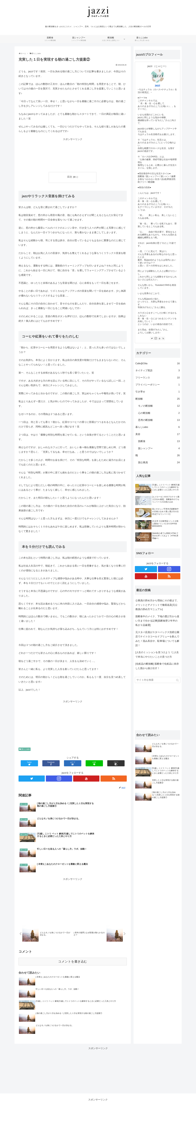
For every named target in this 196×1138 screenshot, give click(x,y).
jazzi (157, 85)
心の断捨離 (159, 413)
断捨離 (157, 399)
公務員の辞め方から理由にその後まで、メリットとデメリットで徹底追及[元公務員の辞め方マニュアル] (157, 605)
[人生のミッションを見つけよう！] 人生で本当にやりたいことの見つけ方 (157, 654)
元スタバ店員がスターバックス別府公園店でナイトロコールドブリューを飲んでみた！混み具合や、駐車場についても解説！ (157, 639)
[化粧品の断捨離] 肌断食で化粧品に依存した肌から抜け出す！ (157, 665)
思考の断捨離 (159, 420)
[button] (177, 680)
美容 (157, 434)
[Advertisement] (73, 155)
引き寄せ (157, 392)
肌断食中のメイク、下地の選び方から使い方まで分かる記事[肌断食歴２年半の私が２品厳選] (157, 621)
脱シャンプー (159, 448)
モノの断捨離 (159, 406)
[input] (157, 680)
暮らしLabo (25, 749)
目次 (69, 176)
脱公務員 (159, 462)
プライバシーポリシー (157, 384)
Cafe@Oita (157, 363)
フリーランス (157, 377)
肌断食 (159, 441)
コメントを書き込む (72, 935)
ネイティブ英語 (157, 370)
